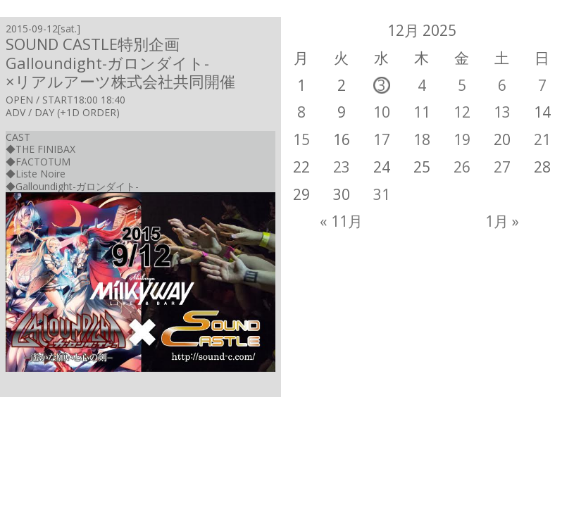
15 (301, 139)
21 (542, 139)
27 (502, 167)
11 (421, 112)
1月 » (502, 221)
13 (502, 112)
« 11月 (341, 221)
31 (381, 194)
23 (341, 167)
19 (462, 139)
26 (462, 167)
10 (381, 112)
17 (381, 139)
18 (421, 139)
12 (462, 112)
